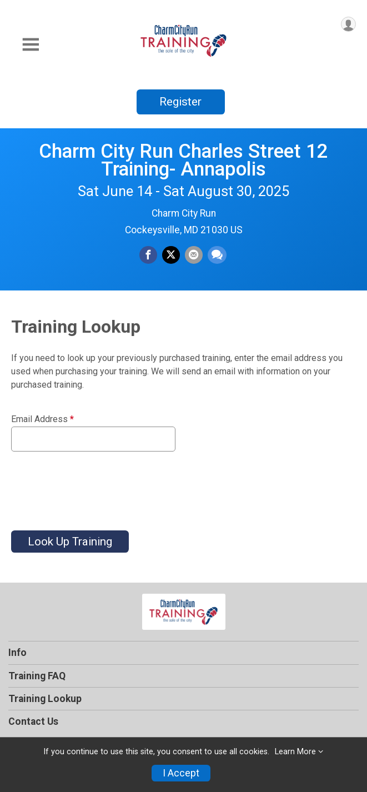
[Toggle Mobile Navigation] (30, 44)
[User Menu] (348, 24)
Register (180, 101)
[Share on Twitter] (171, 255)
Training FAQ (37, 675)
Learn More (295, 751)
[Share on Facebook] (148, 255)
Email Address (42, 419)
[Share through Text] (217, 255)
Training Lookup (45, 698)
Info (17, 652)
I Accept (181, 773)
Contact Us (33, 721)
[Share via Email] (194, 255)
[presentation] (95, 484)
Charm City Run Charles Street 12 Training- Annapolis (183, 160)
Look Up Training (70, 541)
